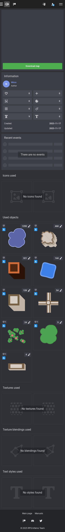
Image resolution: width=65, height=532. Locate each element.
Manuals (39, 513)
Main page (27, 513)
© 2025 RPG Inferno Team (32, 528)
